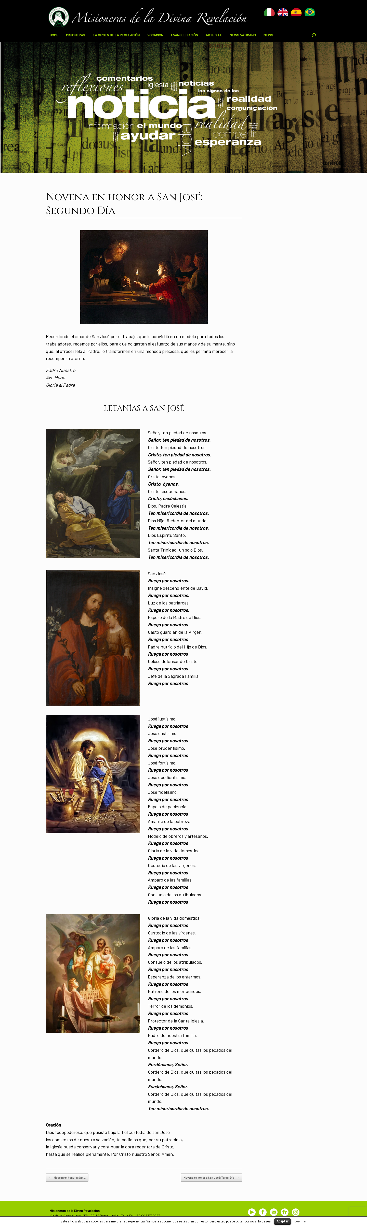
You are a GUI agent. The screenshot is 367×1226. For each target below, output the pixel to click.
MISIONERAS (75, 35)
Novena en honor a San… (67, 1177)
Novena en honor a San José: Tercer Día (211, 1177)
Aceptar (283, 1221)
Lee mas (300, 1221)
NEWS (268, 35)
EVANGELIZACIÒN (184, 35)
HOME (54, 35)
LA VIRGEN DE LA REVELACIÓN (116, 35)
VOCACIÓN (155, 35)
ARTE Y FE (214, 35)
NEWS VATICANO (243, 35)
